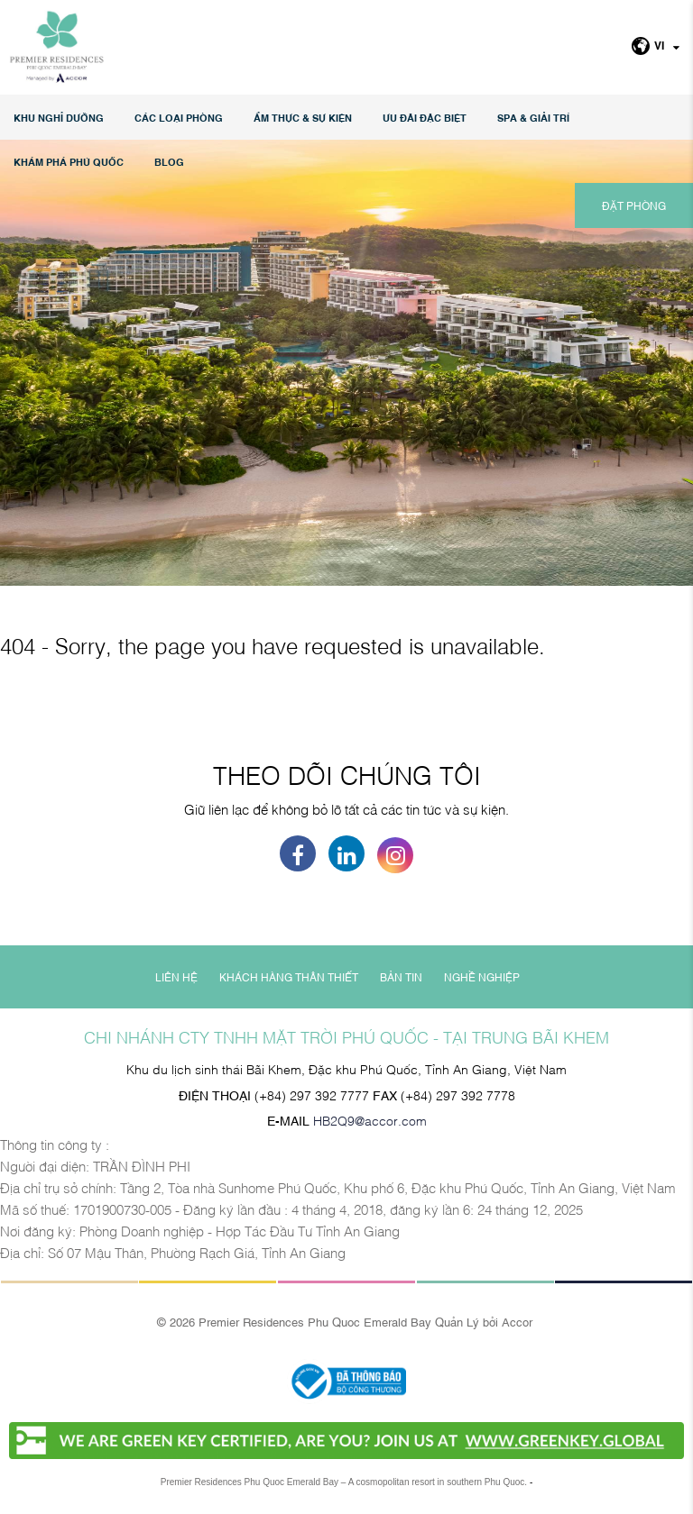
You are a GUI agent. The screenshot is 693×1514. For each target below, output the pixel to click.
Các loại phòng (178, 117)
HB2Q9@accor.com (370, 1119)
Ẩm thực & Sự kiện (303, 117)
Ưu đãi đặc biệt (425, 117)
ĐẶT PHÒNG (634, 205)
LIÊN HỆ (176, 977)
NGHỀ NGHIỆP (482, 977)
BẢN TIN (401, 977)
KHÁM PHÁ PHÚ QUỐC (69, 162)
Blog (169, 162)
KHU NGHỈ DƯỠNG (59, 117)
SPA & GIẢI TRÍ (533, 117)
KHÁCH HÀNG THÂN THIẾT (288, 977)
